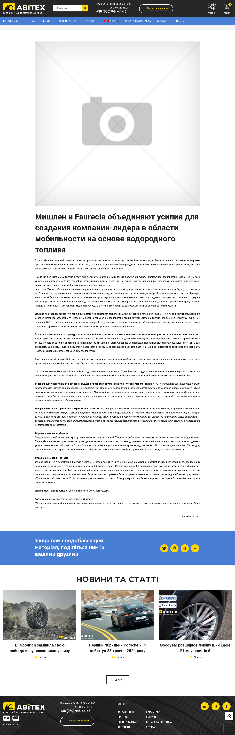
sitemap (151, 727)
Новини (117, 679)
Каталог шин (11, 21)
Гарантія (90, 21)
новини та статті (68, 21)
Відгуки (46, 21)
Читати (42, 657)
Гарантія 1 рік (110, 21)
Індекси (180, 21)
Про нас (30, 21)
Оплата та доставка (138, 21)
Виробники (153, 712)
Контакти (163, 21)
